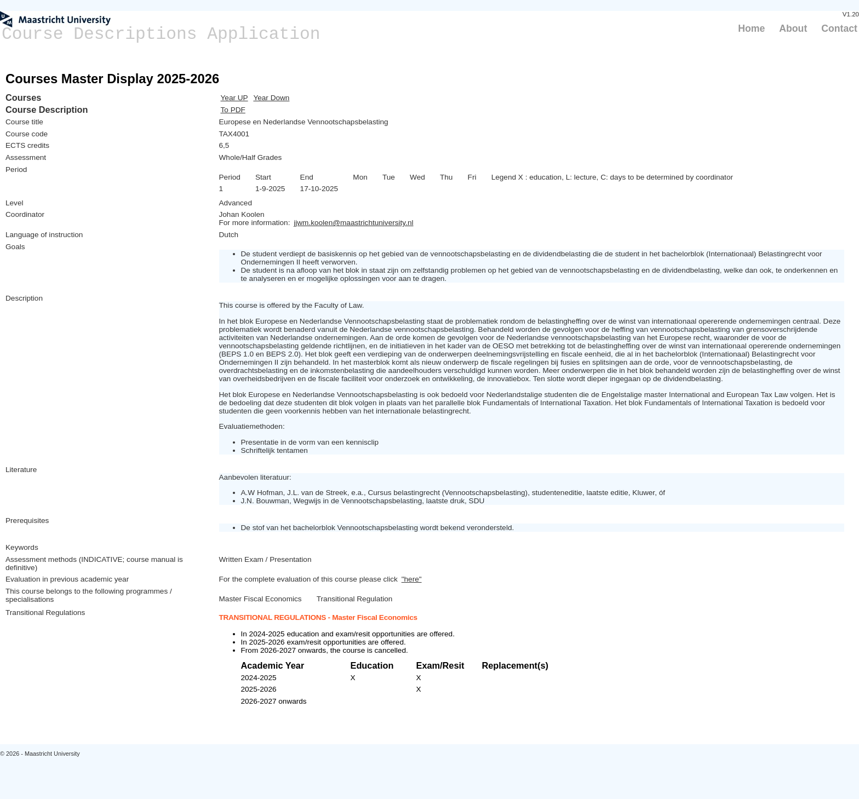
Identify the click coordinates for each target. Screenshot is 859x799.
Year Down (271, 98)
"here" (412, 579)
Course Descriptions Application (161, 34)
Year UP (234, 98)
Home (751, 28)
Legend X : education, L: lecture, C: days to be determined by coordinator (612, 177)
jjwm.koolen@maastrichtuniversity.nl (353, 223)
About (793, 28)
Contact (839, 28)
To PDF (233, 110)
